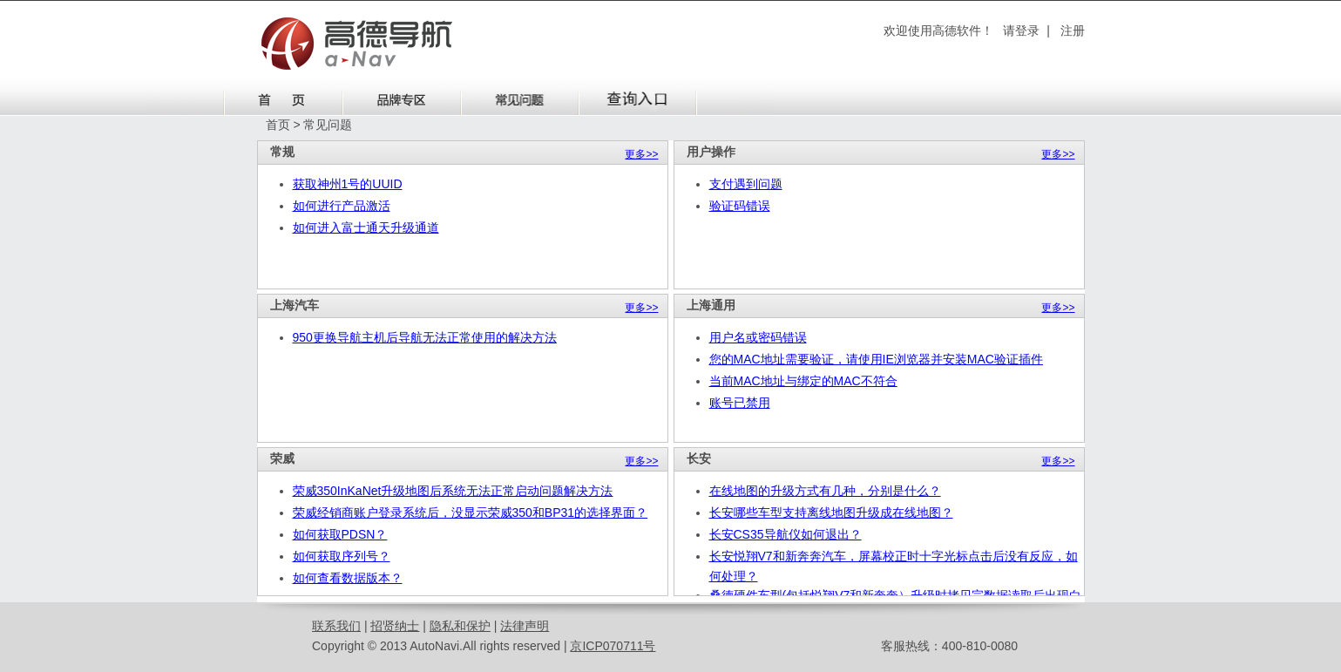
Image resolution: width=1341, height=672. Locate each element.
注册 (1072, 30)
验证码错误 (739, 206)
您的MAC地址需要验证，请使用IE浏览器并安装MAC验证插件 (876, 359)
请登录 (1021, 30)
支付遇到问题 (745, 184)
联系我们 (336, 626)
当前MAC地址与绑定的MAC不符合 (803, 381)
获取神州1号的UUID (348, 184)
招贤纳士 (394, 626)
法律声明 (524, 626)
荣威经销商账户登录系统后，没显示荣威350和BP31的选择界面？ (470, 512)
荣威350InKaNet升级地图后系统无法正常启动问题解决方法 (453, 491)
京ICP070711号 (612, 646)
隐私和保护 (460, 626)
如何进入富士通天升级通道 (366, 227)
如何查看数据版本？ (348, 578)
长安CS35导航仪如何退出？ (785, 534)
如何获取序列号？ (341, 556)
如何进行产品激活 (341, 206)
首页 (278, 125)
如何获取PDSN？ (340, 534)
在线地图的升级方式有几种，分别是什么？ (825, 491)
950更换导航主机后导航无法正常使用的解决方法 (425, 337)
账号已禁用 (739, 403)
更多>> (641, 154)
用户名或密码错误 (758, 337)
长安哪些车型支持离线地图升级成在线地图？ (831, 512)
